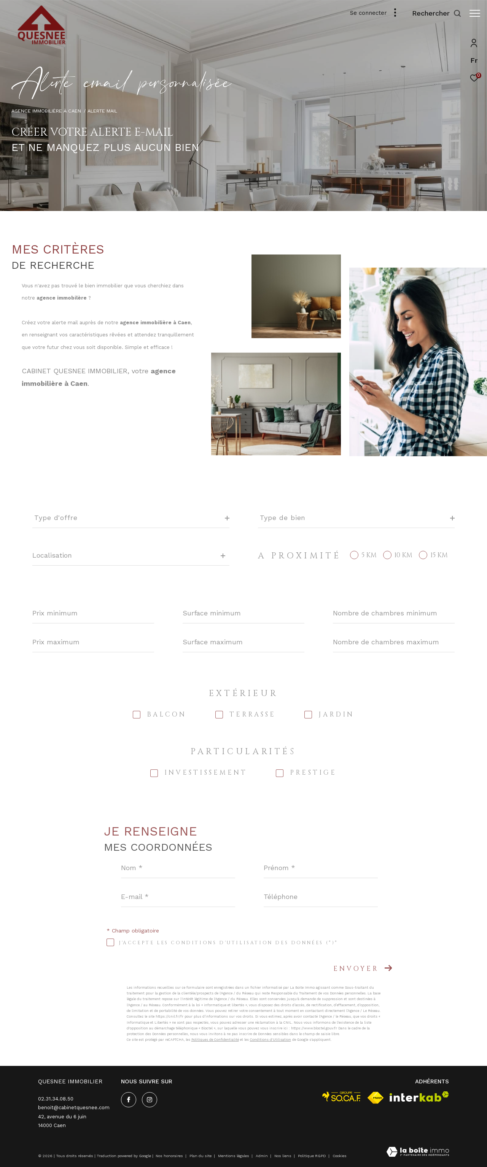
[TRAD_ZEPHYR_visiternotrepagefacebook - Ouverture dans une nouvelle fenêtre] (128, 1099)
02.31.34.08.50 (55, 1099)
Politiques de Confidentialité (215, 1040)
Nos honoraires (169, 1156)
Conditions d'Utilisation (270, 1040)
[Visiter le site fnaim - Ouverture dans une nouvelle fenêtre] (375, 1097)
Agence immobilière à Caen (46, 111)
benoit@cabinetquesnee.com (74, 1107)
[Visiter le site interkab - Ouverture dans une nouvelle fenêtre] (419, 1096)
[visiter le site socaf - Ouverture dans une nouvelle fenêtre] (341, 1096)
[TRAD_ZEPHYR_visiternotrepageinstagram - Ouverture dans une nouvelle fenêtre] (149, 1099)
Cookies (340, 1156)
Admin (262, 1156)
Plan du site (201, 1156)
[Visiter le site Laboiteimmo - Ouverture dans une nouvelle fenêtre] (418, 1152)
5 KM (369, 555)
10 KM (403, 555)
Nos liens (283, 1156)
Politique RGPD (312, 1156)
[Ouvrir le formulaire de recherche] (433, 13)
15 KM (439, 555)
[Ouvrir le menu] (475, 13)
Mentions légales (234, 1156)
